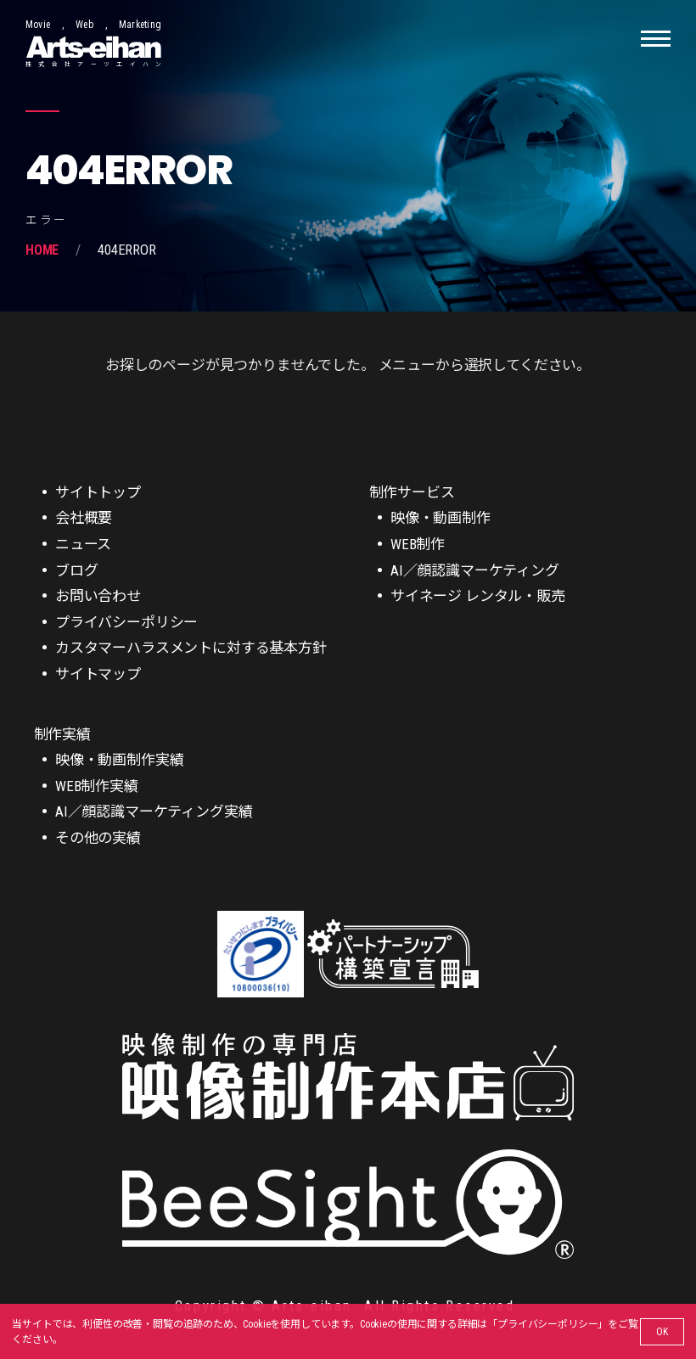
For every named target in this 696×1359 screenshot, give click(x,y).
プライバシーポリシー (547, 1324)
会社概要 (83, 517)
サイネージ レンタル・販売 (477, 595)
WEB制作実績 (96, 786)
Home (42, 250)
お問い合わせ (98, 595)
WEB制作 (417, 544)
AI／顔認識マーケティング (474, 570)
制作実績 (62, 734)
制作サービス (412, 492)
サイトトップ (98, 492)
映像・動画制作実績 (119, 759)
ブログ (76, 570)
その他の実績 (98, 837)
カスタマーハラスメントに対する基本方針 (191, 647)
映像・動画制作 (440, 517)
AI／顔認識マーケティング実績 (153, 811)
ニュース (83, 544)
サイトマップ (98, 673)
